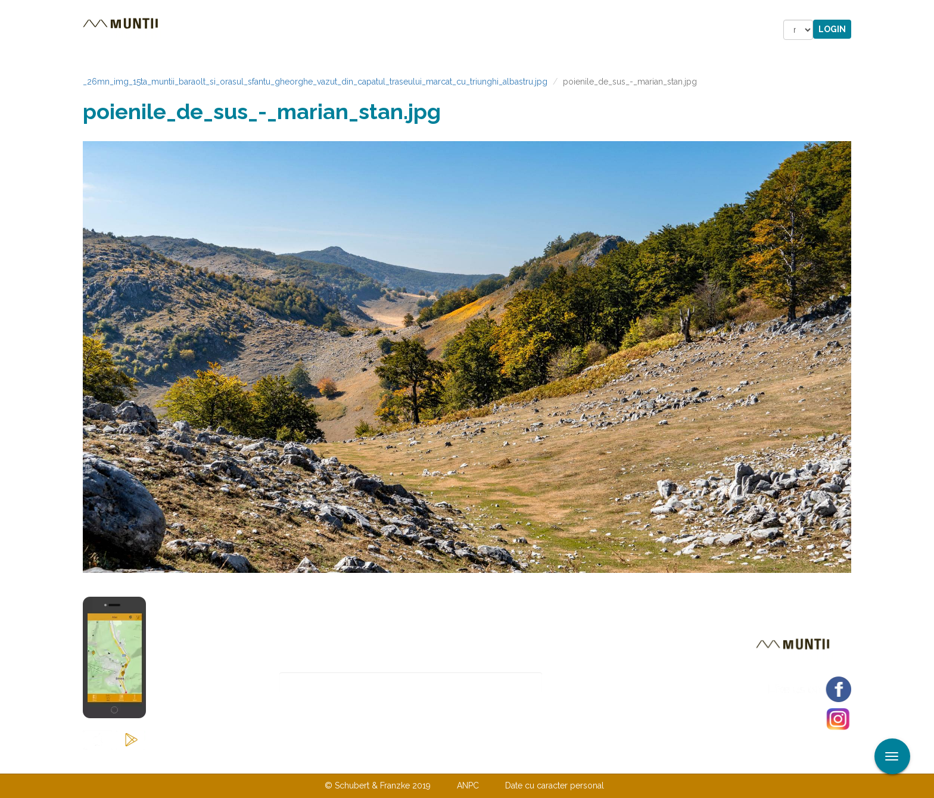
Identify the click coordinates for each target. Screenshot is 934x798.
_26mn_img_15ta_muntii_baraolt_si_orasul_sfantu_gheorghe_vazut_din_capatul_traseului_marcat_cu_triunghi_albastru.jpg (315, 81)
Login (832, 29)
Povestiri (365, 30)
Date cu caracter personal (554, 785)
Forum (534, 30)
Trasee (250, 30)
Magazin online (453, 30)
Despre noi (449, 761)
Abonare (581, 682)
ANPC (468, 785)
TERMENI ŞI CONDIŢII (537, 761)
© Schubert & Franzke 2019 (378, 785)
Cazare (305, 30)
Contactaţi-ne (375, 761)
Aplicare (925, 10)
